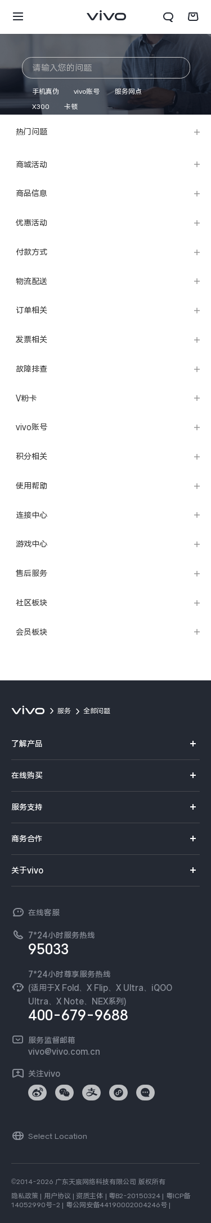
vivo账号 (87, 91)
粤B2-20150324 (134, 1196)
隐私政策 (24, 1196)
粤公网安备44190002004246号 (116, 1205)
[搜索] (168, 17)
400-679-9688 (78, 1015)
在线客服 (44, 912)
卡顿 (71, 107)
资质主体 (89, 1196)
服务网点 (128, 91)
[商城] (193, 17)
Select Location (57, 1136)
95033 (48, 949)
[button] (18, 17)
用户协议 (57, 1196)
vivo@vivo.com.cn (64, 1051)
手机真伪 (45, 91)
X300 (41, 107)
